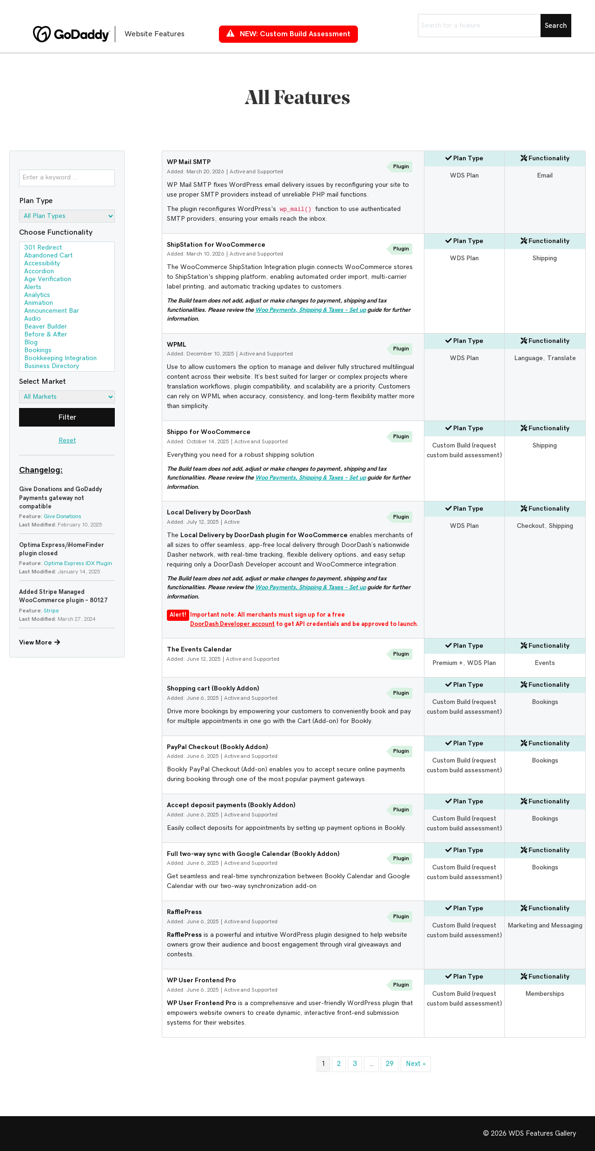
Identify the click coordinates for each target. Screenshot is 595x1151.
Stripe (51, 610)
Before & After (67, 335)
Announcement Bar (67, 312)
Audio (67, 319)
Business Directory (67, 367)
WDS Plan (464, 175)
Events (545, 663)
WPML (176, 345)
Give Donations (62, 516)
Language (528, 358)
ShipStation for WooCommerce (216, 245)
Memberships (544, 994)
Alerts (67, 288)
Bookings (67, 351)
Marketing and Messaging (545, 925)
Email (545, 175)
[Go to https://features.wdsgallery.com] (116, 34)
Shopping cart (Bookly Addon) (213, 688)
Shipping (545, 258)
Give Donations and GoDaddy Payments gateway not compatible (60, 498)
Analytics (67, 296)
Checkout (531, 526)
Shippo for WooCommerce (209, 432)
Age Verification (67, 280)
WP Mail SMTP (189, 162)
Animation (67, 304)
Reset (67, 440)
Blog (67, 343)
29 (390, 1063)
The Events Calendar (199, 649)
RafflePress (184, 912)
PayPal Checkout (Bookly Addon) (217, 747)
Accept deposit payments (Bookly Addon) (231, 805)
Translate (561, 358)
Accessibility (67, 264)
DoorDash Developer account (232, 624)
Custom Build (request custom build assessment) (464, 450)
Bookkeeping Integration (67, 359)
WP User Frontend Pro (201, 980)
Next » (416, 1063)
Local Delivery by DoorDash (209, 512)
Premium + (447, 663)
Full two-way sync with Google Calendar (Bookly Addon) (253, 854)
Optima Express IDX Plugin (78, 563)
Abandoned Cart (67, 256)
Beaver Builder (67, 327)
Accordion (67, 272)
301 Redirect (67, 248)
